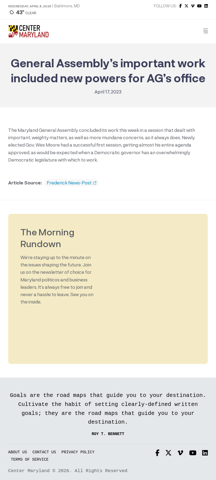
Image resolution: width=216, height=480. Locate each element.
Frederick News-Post (71, 183)
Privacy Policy (77, 452)
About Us (17, 452)
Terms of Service (30, 459)
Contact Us (44, 452)
